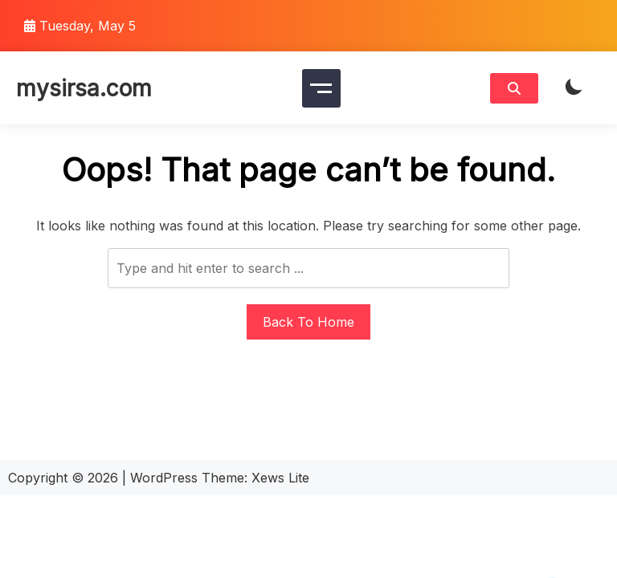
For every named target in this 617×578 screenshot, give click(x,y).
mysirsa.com (84, 88)
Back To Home (308, 322)
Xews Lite (280, 478)
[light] (573, 87)
